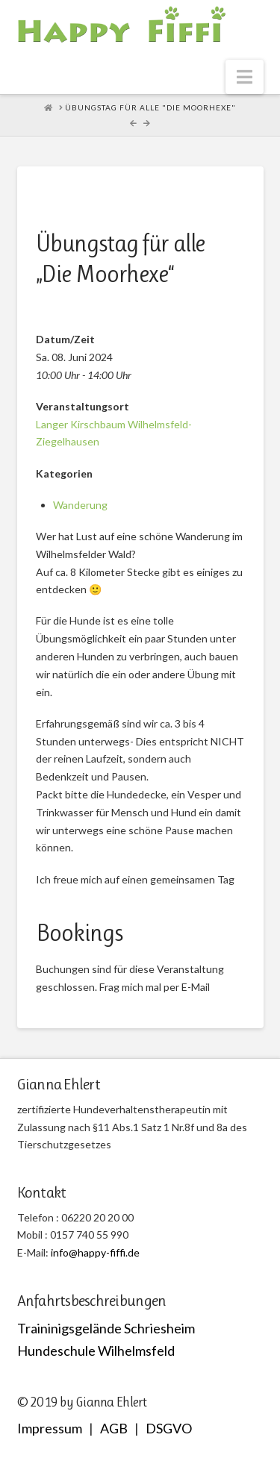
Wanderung (80, 504)
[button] (244, 77)
